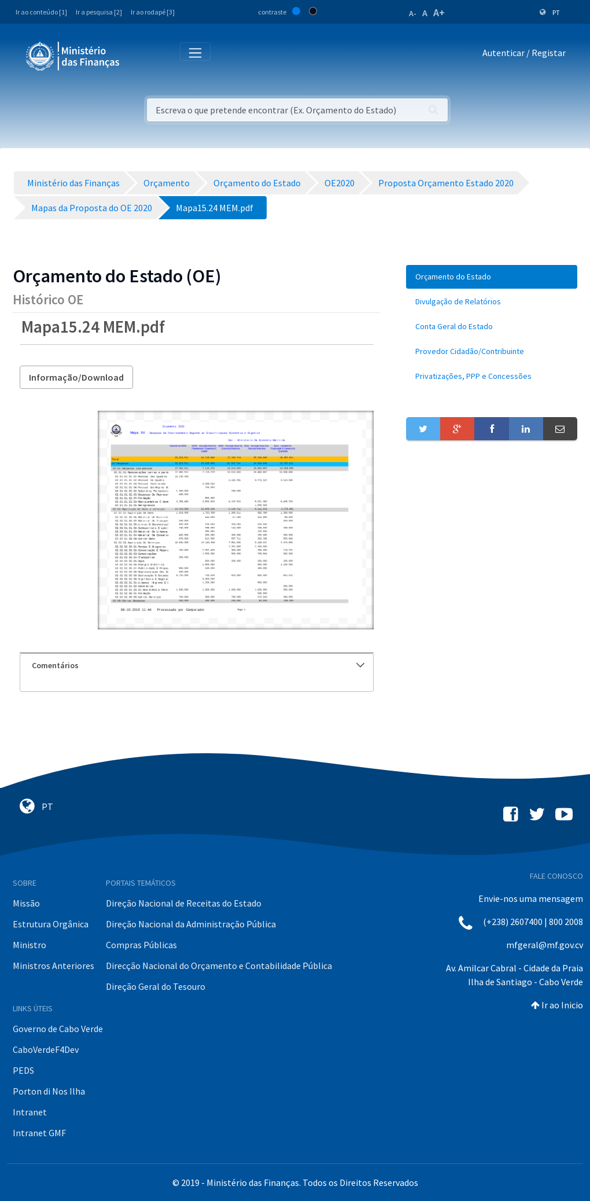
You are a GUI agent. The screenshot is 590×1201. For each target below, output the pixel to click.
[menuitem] (491, 277)
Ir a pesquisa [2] (99, 12)
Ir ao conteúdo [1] (41, 12)
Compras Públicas (141, 945)
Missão (26, 903)
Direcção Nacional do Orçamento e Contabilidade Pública (219, 965)
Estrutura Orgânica (51, 924)
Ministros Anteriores (53, 965)
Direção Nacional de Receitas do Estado (183, 903)
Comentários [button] (198, 665)
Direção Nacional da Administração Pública (191, 924)
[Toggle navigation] (138, 55)
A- (412, 13)
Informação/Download (76, 377)
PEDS (23, 1070)
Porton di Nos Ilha (49, 1091)
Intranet (30, 1112)
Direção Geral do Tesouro (155, 986)
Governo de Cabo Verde (58, 1028)
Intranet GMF (39, 1133)
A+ (439, 12)
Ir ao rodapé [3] (153, 12)
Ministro (29, 945)
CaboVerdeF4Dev (46, 1049)
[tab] (196, 665)
